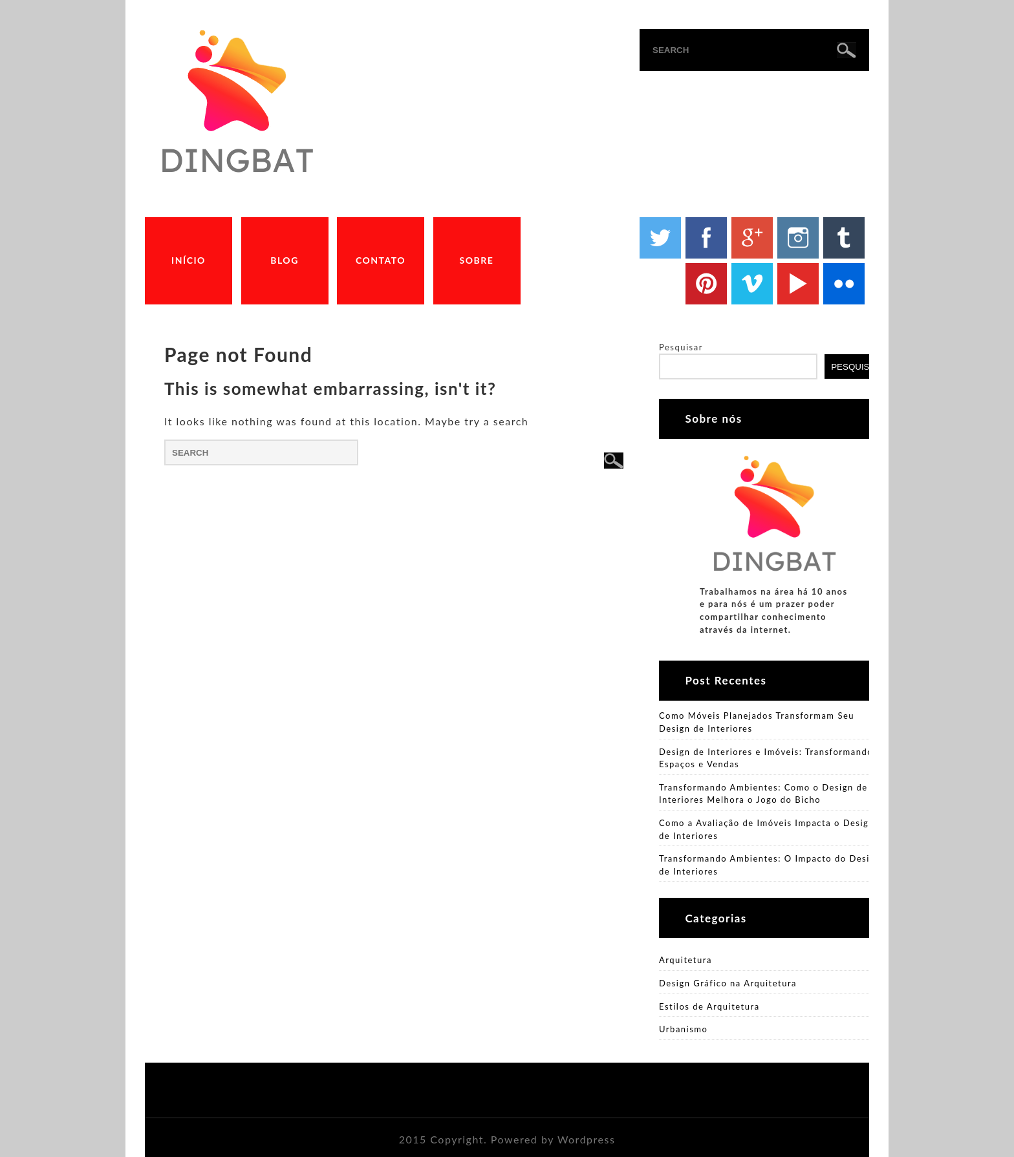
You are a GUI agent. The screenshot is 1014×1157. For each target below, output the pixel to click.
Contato (380, 260)
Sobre (477, 260)
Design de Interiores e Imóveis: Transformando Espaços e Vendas (766, 758)
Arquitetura (685, 960)
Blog (284, 260)
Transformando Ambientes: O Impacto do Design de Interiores (770, 864)
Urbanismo (683, 1029)
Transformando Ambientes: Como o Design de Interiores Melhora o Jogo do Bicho (763, 793)
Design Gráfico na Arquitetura (728, 983)
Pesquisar (681, 347)
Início (188, 260)
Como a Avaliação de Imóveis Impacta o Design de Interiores (766, 829)
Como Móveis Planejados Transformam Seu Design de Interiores (756, 722)
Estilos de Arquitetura (709, 1006)
